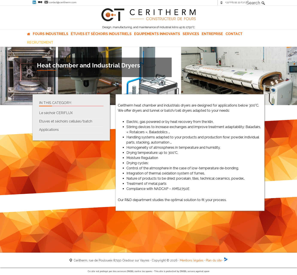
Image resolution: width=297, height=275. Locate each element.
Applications (49, 130)
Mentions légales (191, 260)
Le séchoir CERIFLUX (56, 113)
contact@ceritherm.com (62, 2)
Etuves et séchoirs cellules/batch (65, 121)
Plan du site (214, 260)
